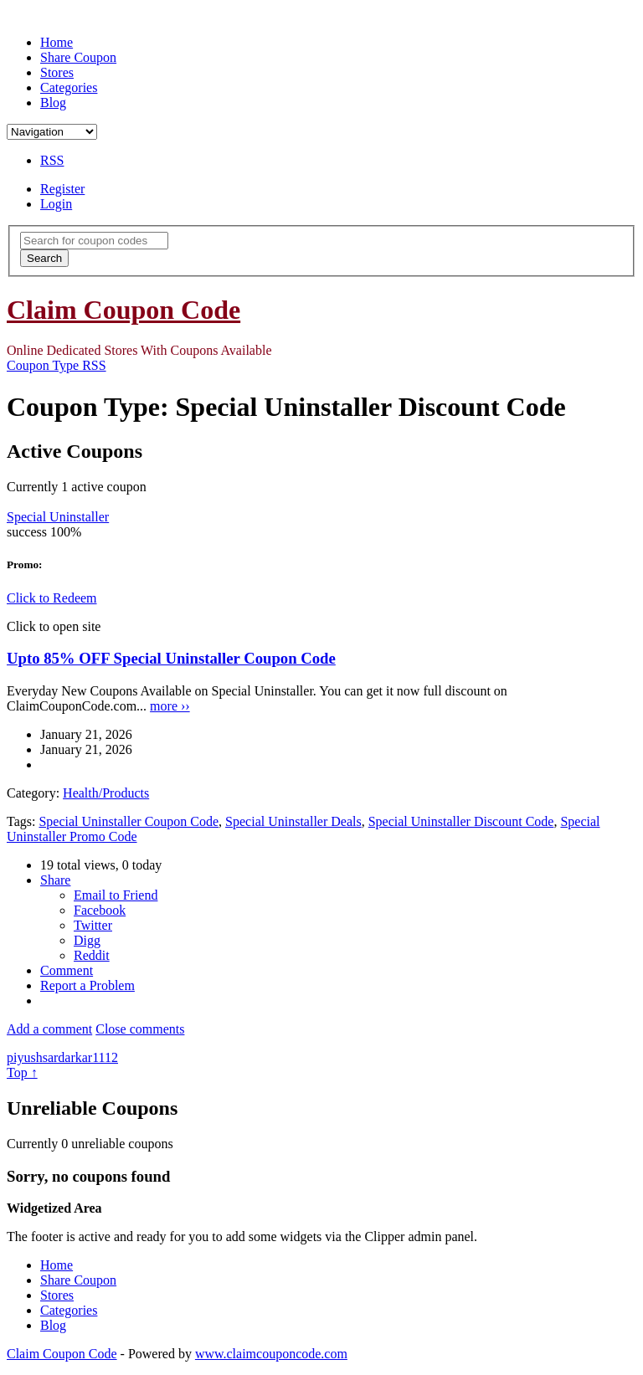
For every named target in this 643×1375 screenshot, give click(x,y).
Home (56, 42)
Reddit (92, 955)
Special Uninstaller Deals (293, 821)
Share (55, 880)
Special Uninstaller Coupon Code (129, 821)
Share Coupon (78, 57)
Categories (68, 87)
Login (56, 204)
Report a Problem (87, 985)
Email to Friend (115, 895)
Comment (66, 970)
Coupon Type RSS (56, 365)
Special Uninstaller (58, 517)
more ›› (170, 706)
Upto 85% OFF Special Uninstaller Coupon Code (171, 658)
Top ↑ (22, 1072)
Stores (57, 72)
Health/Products (106, 793)
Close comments (139, 1029)
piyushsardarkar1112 (62, 1057)
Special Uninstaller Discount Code (461, 821)
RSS (52, 160)
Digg (87, 940)
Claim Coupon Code (123, 310)
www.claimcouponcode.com (271, 1354)
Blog (53, 102)
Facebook (100, 910)
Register (62, 189)
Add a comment (49, 1029)
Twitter (93, 925)
